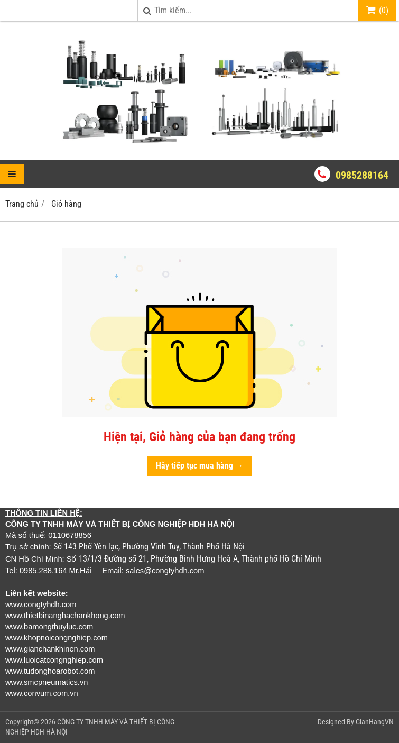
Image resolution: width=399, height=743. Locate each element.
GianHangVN (375, 722)
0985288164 (362, 175)
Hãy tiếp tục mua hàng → (200, 466)
